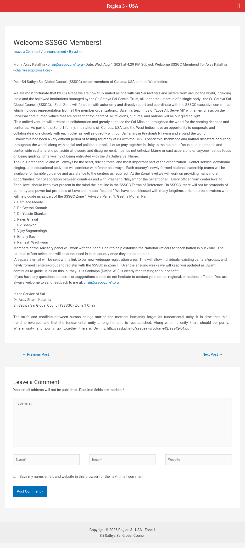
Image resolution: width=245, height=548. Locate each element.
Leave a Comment (27, 51)
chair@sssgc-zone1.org (66, 64)
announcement (57, 51)
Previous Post (37, 355)
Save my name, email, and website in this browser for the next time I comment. (82, 481)
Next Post (211, 355)
